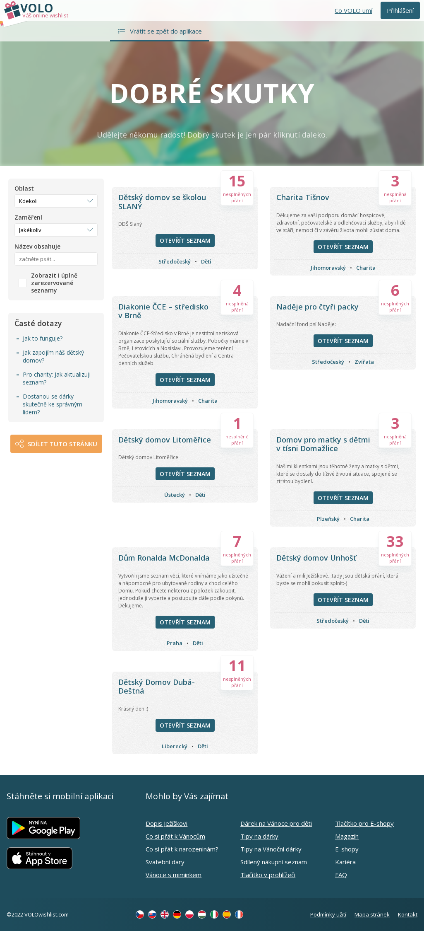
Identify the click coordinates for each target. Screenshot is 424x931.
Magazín (347, 836)
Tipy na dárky (259, 836)
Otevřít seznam (185, 240)
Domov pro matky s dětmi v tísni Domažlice (323, 444)
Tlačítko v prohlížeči (267, 875)
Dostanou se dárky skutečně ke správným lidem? (52, 404)
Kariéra (345, 862)
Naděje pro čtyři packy (317, 307)
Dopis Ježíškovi (166, 823)
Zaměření (28, 217)
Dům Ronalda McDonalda (164, 558)
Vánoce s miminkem (173, 875)
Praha (174, 643)
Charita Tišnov (302, 197)
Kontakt (407, 914)
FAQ (341, 875)
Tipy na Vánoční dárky (271, 849)
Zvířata (364, 361)
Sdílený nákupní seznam (273, 862)
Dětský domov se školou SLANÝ (162, 201)
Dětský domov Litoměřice (164, 440)
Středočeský (174, 261)
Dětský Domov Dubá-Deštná (156, 686)
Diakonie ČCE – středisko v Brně (163, 311)
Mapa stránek (372, 914)
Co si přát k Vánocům (175, 836)
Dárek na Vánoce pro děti (276, 823)
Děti (206, 261)
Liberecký (174, 746)
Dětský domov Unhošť (316, 558)
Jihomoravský (328, 267)
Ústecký (174, 494)
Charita (366, 267)
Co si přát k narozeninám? (182, 849)
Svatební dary (165, 862)
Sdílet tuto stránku (62, 444)
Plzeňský (328, 518)
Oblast (24, 188)
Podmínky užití (328, 914)
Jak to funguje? (42, 338)
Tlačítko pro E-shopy (364, 823)
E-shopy (347, 849)
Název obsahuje (37, 246)
